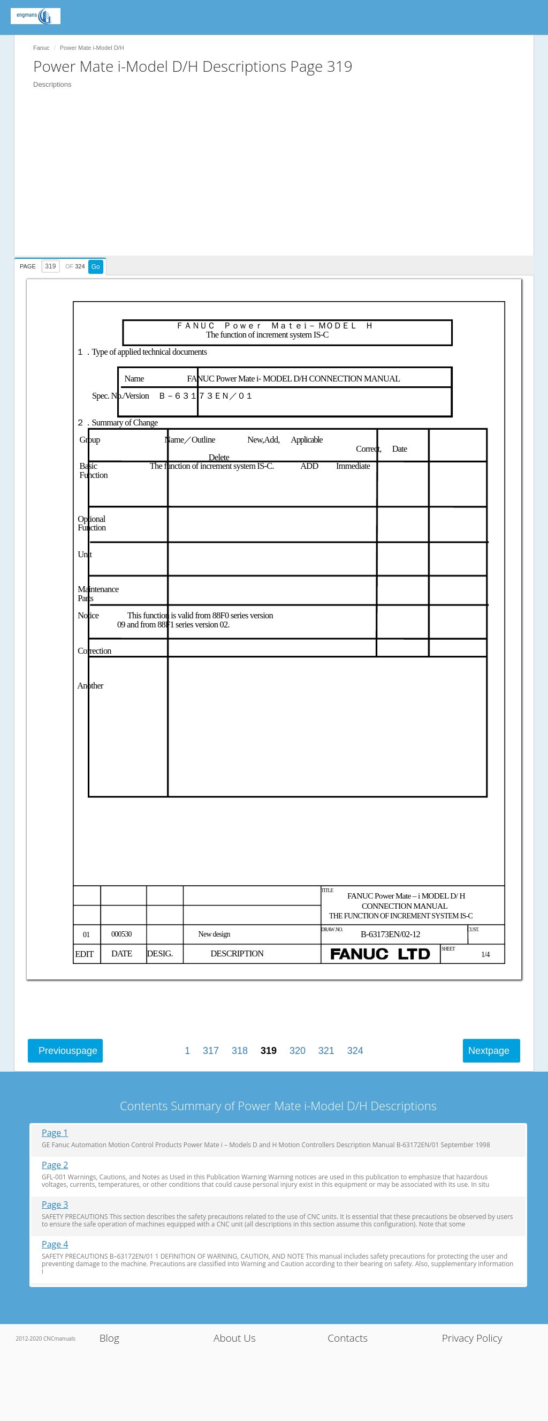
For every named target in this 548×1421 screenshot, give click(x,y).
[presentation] (61, 265)
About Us (235, 1338)
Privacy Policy (472, 1338)
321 (326, 1050)
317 (211, 1050)
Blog (109, 1338)
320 (298, 1050)
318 (240, 1050)
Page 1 (55, 1133)
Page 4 (55, 1244)
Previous (68, 1050)
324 (355, 1050)
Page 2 (55, 1165)
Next (488, 1050)
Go (96, 267)
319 (269, 1050)
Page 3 (55, 1204)
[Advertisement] (279, 181)
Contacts (348, 1338)
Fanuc (41, 47)
